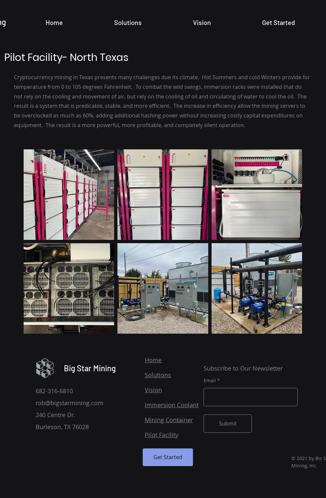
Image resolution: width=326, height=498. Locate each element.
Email (210, 380)
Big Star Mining (90, 368)
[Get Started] (167, 457)
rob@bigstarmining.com (69, 403)
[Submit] (228, 424)
